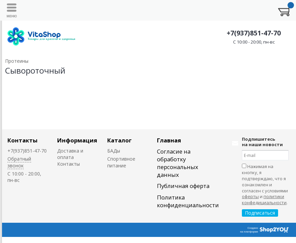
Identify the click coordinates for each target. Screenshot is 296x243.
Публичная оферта (183, 186)
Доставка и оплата (70, 153)
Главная (169, 140)
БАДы (113, 150)
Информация (77, 140)
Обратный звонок (19, 162)
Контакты (22, 140)
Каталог (119, 140)
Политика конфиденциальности (188, 201)
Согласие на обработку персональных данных (177, 163)
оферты (250, 196)
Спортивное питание (121, 162)
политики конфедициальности (264, 199)
